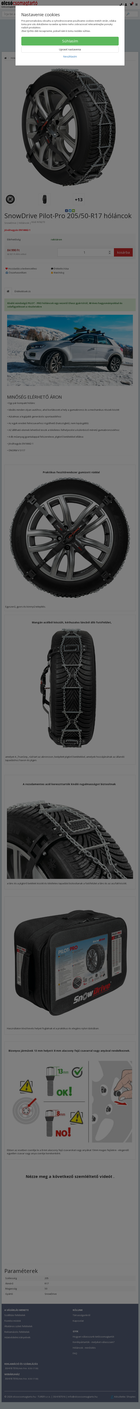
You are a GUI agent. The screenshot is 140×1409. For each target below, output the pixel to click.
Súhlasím (70, 41)
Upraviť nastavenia (70, 49)
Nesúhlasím (70, 56)
